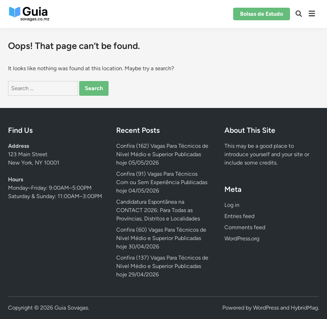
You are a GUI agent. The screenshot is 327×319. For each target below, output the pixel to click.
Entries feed (239, 216)
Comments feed (244, 227)
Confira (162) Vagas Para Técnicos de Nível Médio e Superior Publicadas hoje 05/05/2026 (162, 154)
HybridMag (304, 307)
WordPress (266, 307)
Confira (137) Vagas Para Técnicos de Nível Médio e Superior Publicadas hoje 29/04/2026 (162, 266)
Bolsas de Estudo (261, 13)
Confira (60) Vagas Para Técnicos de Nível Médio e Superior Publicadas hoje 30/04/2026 (161, 238)
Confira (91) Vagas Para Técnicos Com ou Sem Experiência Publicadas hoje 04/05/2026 (161, 182)
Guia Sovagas (71, 307)
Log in (231, 205)
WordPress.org (241, 238)
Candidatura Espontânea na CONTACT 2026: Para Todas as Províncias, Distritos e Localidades (158, 210)
